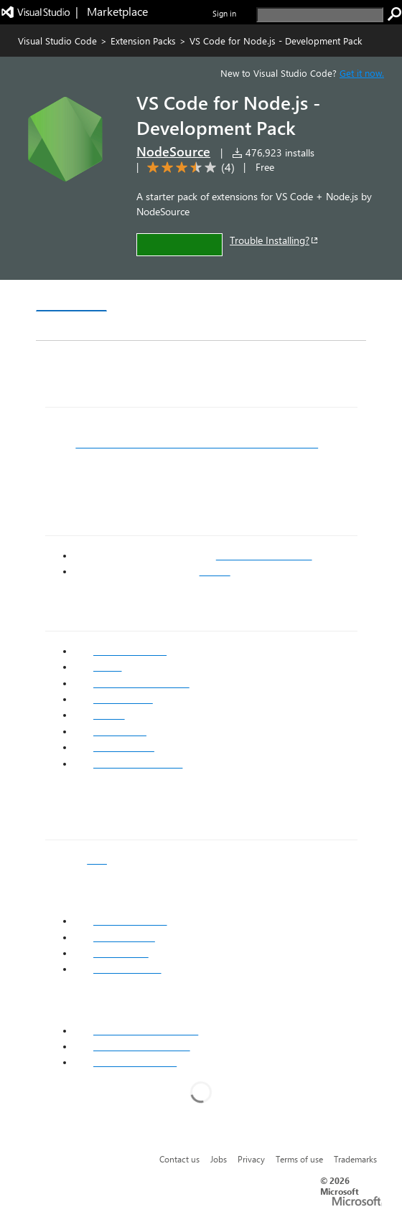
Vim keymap (121, 953)
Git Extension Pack (135, 1062)
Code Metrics (123, 699)
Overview (71, 297)
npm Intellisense (130, 651)
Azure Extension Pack (141, 1046)
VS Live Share (123, 747)
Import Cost (119, 731)
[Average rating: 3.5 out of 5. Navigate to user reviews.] (188, 167)
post (97, 859)
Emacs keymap (127, 968)
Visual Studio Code (57, 40)
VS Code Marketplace (264, 555)
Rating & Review (89, 326)
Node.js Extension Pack (145, 1030)
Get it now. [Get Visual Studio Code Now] (362, 73)
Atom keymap (124, 937)
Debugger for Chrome (141, 683)
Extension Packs (143, 40)
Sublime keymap (130, 920)
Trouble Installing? (274, 240)
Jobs (218, 1159)
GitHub (215, 571)
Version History (158, 297)
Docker (109, 714)
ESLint (107, 666)
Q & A (236, 297)
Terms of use (299, 1159)
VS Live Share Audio (137, 763)
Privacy (251, 1159)
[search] (319, 14)
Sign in (224, 13)
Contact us (179, 1159)
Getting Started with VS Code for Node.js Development (196, 443)
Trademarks (355, 1159)
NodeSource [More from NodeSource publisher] (173, 151)
